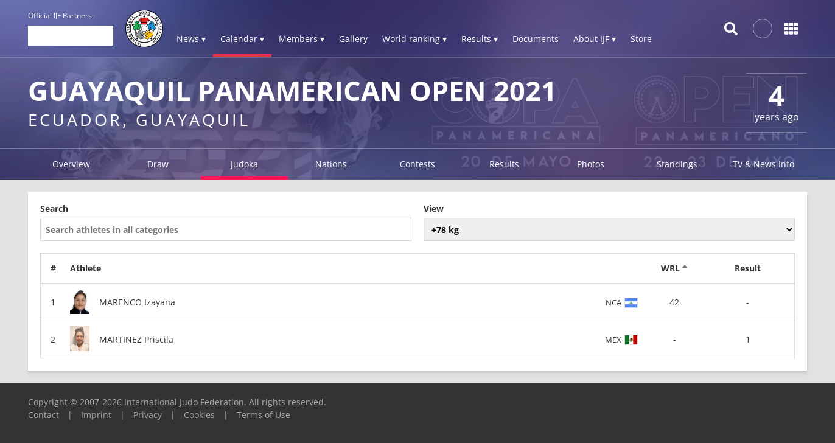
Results (504, 164)
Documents (535, 38)
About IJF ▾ (594, 38)
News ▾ (191, 38)
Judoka (244, 164)
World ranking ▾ (414, 38)
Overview (71, 164)
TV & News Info (763, 164)
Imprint (96, 414)
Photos (590, 164)
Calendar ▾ (242, 38)
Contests (417, 164)
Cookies (199, 414)
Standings (677, 164)
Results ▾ (479, 38)
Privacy (147, 414)
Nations (331, 164)
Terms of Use (263, 414)
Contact (43, 414)
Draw (158, 164)
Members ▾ (301, 38)
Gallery (353, 38)
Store (641, 38)
